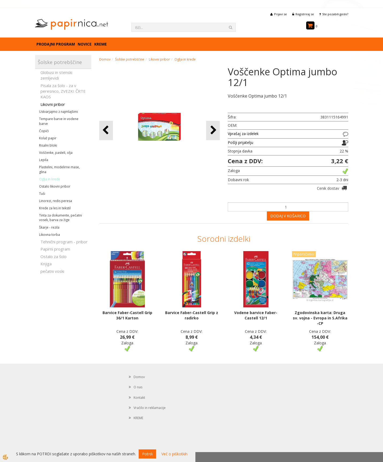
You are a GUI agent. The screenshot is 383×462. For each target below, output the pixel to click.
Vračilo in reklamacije (150, 407)
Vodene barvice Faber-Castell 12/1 (255, 315)
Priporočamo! (303, 254)
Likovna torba (49, 234)
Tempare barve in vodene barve (58, 121)
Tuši (42, 193)
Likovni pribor (52, 104)
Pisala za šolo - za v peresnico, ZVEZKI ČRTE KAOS (63, 91)
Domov (105, 59)
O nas (138, 387)
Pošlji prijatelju (240, 142)
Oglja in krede (49, 179)
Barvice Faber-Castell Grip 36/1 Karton (127, 315)
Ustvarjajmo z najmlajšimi (58, 111)
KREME (100, 44)
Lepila (43, 160)
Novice (85, 44)
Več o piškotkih (174, 453)
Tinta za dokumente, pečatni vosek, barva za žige (60, 217)
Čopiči (44, 131)
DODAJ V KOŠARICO (288, 215)
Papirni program (55, 249)
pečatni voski (52, 271)
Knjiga (46, 263)
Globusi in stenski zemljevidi (56, 75)
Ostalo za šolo (53, 256)
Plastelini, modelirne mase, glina (59, 169)
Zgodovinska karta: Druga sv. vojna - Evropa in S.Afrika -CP (320, 318)
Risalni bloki (48, 145)
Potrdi (147, 453)
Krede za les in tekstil (55, 208)
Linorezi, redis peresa (55, 201)
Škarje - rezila (49, 227)
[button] (213, 130)
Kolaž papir (47, 138)
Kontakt (139, 397)
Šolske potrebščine (129, 59)
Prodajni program (55, 44)
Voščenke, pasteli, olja (56, 152)
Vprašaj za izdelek (243, 133)
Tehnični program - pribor (64, 241)
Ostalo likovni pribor (54, 186)
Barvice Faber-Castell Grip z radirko (191, 315)
